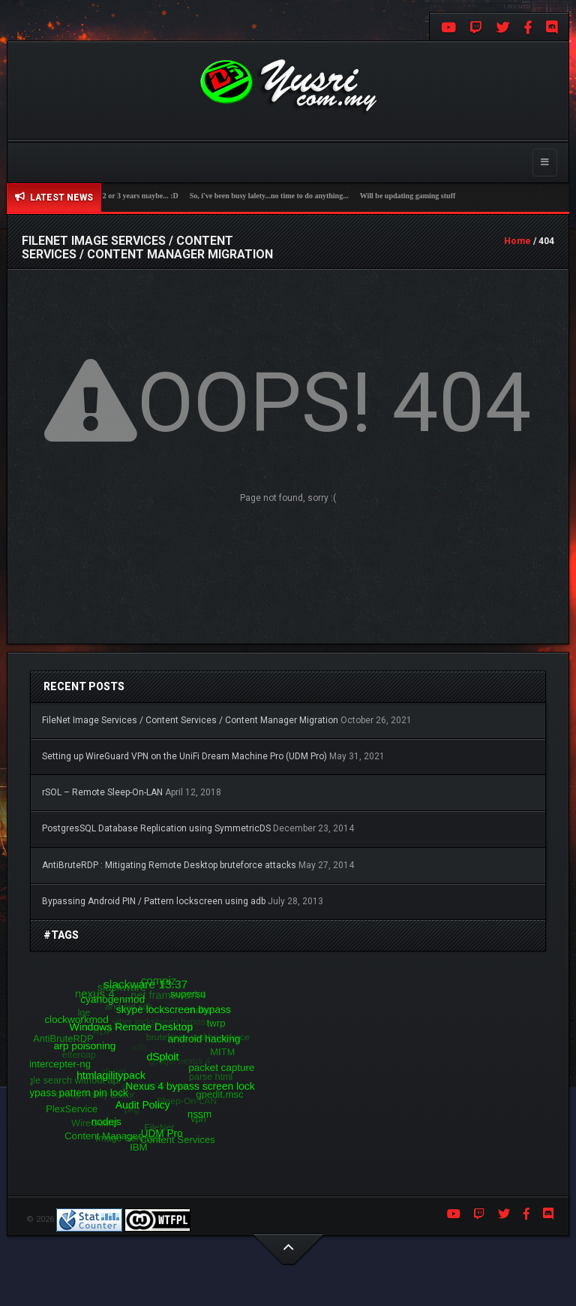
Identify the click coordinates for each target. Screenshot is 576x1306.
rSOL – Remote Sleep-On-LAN (102, 792)
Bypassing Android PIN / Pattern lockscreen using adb (154, 901)
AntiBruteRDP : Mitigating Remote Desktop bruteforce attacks (169, 865)
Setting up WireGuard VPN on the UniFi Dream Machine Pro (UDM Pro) (184, 756)
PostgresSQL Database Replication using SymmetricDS (156, 828)
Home (517, 241)
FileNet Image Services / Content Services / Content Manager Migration (190, 720)
